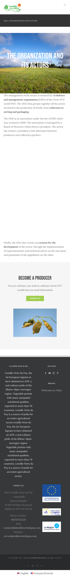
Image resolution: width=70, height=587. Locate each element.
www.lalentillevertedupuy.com (20, 536)
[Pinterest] (58, 373)
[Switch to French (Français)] (42, 573)
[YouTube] (50, 373)
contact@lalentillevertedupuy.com (22, 527)
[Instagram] (54, 373)
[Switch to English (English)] (23, 573)
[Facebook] (46, 373)
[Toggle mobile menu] (65, 4)
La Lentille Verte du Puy (37, 558)
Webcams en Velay (51, 390)
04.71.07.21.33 (18, 519)
